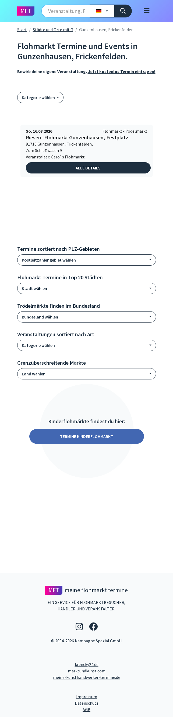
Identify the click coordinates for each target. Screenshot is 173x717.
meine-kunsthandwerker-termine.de (86, 677)
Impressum (107, 696)
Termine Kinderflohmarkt (86, 436)
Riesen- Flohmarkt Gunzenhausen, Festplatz (77, 137)
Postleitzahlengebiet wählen (49, 260)
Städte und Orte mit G (53, 29)
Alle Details (88, 168)
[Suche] (123, 11)
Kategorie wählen (39, 97)
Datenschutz (108, 703)
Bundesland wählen (40, 317)
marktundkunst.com (86, 670)
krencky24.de (86, 664)
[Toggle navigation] (146, 11)
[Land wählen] (101, 11)
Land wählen (33, 373)
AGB (126, 709)
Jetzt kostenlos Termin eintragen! (122, 71)
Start (22, 29)
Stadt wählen (34, 288)
